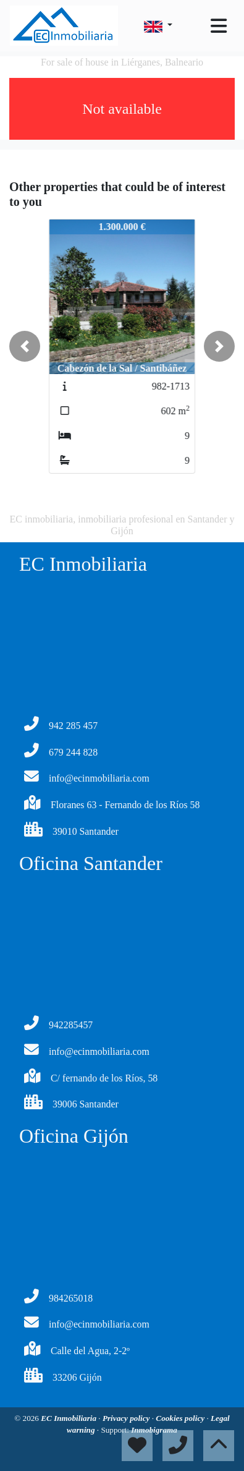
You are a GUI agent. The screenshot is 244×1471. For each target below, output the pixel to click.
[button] (24, 346)
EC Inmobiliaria (69, 1418)
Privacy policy (127, 1418)
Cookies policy (181, 1418)
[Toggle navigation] (218, 26)
